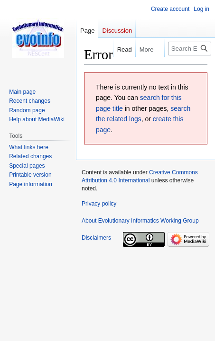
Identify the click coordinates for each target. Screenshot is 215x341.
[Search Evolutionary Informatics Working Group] (189, 48)
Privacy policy (99, 203)
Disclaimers (96, 237)
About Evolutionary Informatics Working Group (140, 220)
